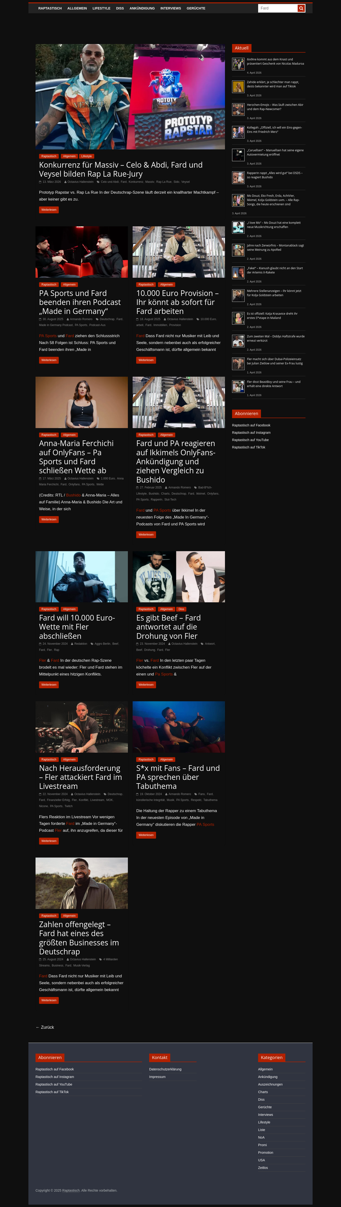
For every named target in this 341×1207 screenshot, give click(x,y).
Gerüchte (196, 8)
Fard (124, 181)
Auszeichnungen (270, 1084)
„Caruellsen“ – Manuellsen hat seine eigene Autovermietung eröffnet (275, 152)
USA (261, 1160)
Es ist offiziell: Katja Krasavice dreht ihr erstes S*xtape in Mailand (272, 316)
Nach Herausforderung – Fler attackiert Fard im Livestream (80, 777)
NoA (261, 1137)
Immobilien (160, 325)
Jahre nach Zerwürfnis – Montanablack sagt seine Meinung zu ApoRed (275, 247)
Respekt (196, 800)
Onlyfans (74, 484)
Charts (165, 493)
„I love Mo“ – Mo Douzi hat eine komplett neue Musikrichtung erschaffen (274, 225)
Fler (49, 650)
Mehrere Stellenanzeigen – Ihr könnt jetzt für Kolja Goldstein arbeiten (274, 293)
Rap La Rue (163, 181)
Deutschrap (107, 319)
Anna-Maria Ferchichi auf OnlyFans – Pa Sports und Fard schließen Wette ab (76, 456)
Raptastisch (50, 8)
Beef (115, 643)
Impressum (157, 1077)
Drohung (149, 650)
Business (57, 965)
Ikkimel (200, 493)
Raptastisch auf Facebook (251, 425)
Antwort (210, 643)
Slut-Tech (170, 499)
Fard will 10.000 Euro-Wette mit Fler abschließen (77, 626)
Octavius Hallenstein (81, 181)
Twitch (69, 806)
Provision (175, 325)
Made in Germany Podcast (56, 325)
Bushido (73, 495)
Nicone (43, 806)
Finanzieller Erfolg (58, 800)
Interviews (171, 8)
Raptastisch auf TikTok (248, 447)
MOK (109, 800)
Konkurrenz (136, 181)
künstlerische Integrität (150, 800)
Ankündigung (142, 8)
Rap (56, 650)
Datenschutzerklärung (165, 1069)
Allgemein (77, 8)
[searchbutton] (301, 8)
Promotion (265, 1152)
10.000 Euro (208, 319)
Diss (120, 8)
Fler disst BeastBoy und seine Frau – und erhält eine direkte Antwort (274, 384)
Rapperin (156, 499)
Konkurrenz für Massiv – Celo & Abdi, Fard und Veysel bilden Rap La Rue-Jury (121, 169)
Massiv (149, 181)
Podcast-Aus (97, 325)
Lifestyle (101, 8)
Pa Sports (164, 674)
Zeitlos (263, 1168)
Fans (201, 794)
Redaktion (80, 643)
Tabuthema (210, 800)
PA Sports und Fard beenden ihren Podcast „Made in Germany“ (80, 302)
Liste (261, 1130)
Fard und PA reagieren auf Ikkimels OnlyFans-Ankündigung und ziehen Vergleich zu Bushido (175, 461)
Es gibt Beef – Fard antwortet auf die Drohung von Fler (168, 626)
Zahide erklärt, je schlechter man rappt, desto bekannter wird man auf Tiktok (273, 84)
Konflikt (83, 800)
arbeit (139, 325)
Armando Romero (81, 319)
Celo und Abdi (110, 181)
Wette (100, 484)
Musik (170, 800)
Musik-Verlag (81, 965)
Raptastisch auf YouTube (250, 440)
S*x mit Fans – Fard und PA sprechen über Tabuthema (178, 777)
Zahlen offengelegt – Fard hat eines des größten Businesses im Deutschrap (79, 938)
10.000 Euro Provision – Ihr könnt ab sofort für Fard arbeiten (177, 302)
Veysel (185, 181)
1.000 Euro (108, 478)
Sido (176, 181)
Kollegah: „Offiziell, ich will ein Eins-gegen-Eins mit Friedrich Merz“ (274, 129)
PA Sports (81, 325)
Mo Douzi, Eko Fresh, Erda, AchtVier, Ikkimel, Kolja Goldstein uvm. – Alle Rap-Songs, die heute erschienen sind (273, 200)
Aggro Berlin (102, 643)
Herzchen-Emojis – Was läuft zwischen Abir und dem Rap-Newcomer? (275, 107)
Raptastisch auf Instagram (251, 432)
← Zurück (45, 1027)
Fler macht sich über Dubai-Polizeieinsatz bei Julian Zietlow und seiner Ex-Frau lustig (275, 361)
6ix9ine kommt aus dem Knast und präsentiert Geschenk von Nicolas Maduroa (275, 61)
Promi (262, 1145)
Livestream (97, 800)
